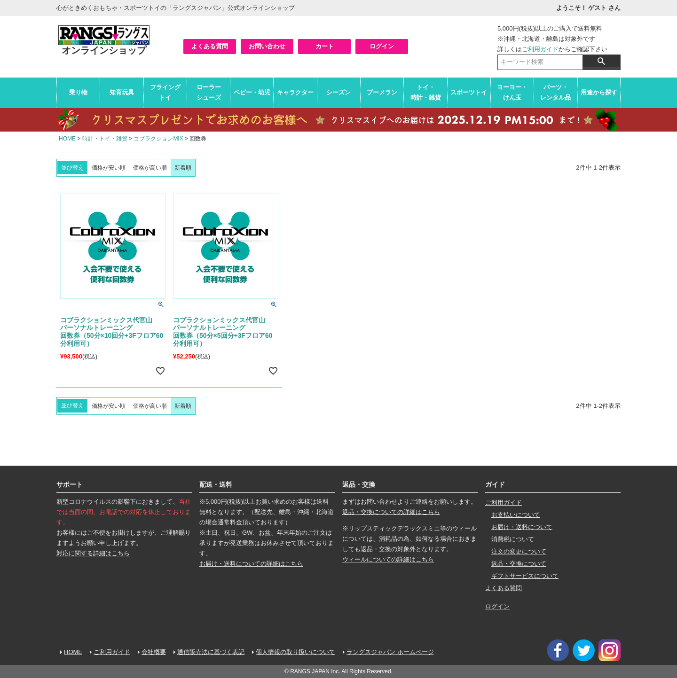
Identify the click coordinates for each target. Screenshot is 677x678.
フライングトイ (165, 92)
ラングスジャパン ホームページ (390, 651)
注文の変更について (518, 551)
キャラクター (295, 92)
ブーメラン (382, 92)
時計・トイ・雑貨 (104, 138)
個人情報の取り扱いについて (295, 651)
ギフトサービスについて (525, 575)
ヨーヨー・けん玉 (512, 92)
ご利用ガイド (540, 49)
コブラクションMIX (158, 138)
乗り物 (78, 92)
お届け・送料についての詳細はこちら (251, 563)
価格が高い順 (150, 167)
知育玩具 (122, 92)
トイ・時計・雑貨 (425, 92)
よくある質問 (209, 46)
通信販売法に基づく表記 (210, 651)
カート (324, 46)
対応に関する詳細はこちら (93, 553)
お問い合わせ (267, 46)
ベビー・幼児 (252, 92)
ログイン (382, 46)
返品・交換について (518, 563)
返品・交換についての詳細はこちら (391, 511)
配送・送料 (215, 484)
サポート (69, 484)
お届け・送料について (521, 526)
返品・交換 (358, 484)
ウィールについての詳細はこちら (388, 559)
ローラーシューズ (209, 92)
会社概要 (154, 651)
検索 (601, 61)
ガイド (495, 484)
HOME (67, 138)
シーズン (338, 92)
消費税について (512, 539)
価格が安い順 (109, 167)
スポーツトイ (468, 92)
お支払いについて (515, 514)
